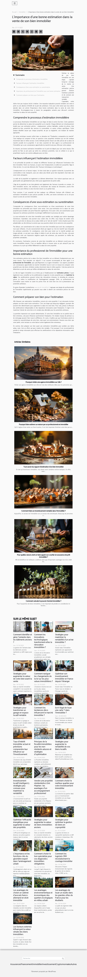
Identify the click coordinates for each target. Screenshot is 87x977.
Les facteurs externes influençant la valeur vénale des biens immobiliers (22, 930)
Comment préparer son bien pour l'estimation (30, 95)
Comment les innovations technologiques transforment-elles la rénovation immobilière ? (43, 641)
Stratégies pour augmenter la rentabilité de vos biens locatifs (62, 745)
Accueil (14, 12)
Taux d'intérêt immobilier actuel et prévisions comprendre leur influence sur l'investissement (21, 748)
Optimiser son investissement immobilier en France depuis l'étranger (64, 677)
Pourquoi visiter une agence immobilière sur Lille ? (44, 382)
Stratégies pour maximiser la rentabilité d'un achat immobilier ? (64, 638)
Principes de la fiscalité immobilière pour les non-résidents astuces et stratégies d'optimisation (43, 748)
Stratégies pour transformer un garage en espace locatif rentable (20, 711)
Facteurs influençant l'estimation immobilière (30, 83)
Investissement (49, 964)
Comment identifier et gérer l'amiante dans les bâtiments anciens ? (22, 638)
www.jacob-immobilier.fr (42, 287)
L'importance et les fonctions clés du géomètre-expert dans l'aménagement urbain (22, 859)
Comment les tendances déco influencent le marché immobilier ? (43, 711)
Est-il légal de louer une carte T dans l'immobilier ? (63, 710)
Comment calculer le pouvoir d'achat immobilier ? (43, 601)
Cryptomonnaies (63, 964)
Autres (74, 964)
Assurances (15, 964)
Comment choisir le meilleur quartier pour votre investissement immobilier (64, 784)
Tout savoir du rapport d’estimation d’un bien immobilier (43, 467)
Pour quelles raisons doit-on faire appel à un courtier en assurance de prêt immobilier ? (43, 556)
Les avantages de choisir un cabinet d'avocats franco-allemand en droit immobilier (20, 895)
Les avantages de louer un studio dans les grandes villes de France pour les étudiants (64, 895)
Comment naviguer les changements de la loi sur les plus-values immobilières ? (43, 677)
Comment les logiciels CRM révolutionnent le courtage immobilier (63, 857)
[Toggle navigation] (14, 3)
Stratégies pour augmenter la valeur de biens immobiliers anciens (43, 823)
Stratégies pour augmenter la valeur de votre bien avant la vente (22, 677)
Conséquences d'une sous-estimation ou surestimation (33, 87)
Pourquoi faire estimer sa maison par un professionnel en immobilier (43, 424)
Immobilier (22, 12)
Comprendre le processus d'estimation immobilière (32, 79)
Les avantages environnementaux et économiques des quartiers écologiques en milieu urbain (43, 895)
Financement (26, 964)
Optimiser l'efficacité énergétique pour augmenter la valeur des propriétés (22, 823)
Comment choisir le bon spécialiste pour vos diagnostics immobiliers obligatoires (43, 859)
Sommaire (19, 75)
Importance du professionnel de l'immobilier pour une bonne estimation (38, 91)
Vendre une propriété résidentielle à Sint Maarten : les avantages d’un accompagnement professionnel (43, 787)
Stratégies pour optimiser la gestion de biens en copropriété (63, 823)
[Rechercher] (43, 958)
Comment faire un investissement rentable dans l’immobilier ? (43, 511)
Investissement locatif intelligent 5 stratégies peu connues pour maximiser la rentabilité (21, 787)
